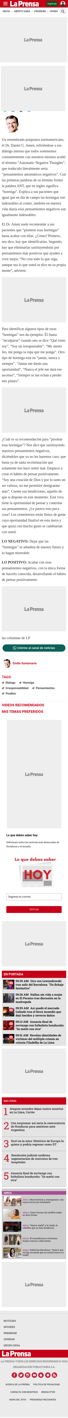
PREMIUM (10, 1333)
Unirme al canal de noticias (36, 648)
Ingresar (52, 3)
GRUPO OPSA (12, 1345)
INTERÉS (9, 1327)
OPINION (9, 1339)
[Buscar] (63, 11)
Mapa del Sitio (17, 1399)
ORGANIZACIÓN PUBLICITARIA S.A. (34, 1367)
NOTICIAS (10, 1320)
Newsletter (48, 1392)
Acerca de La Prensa (18, 1384)
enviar (34, 909)
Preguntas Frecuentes (43, 1399)
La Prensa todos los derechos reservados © (34, 1361)
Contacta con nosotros (24, 1392)
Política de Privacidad (46, 1384)
